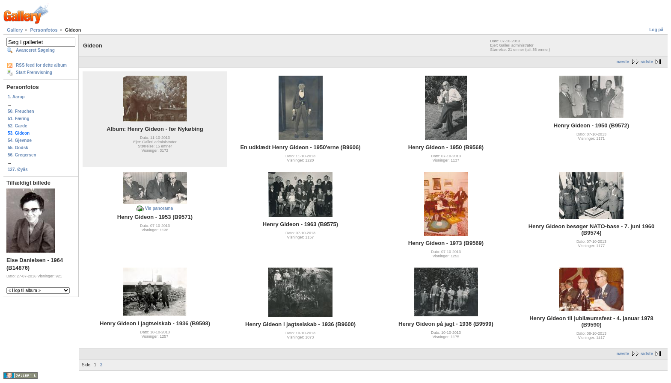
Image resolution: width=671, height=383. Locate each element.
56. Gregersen (22, 155)
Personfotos (43, 29)
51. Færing (19, 118)
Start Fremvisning (34, 72)
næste (623, 61)
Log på (656, 29)
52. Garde (17, 126)
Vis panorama (159, 208)
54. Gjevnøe (20, 140)
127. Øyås (18, 169)
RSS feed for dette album (41, 65)
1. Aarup (16, 96)
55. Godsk (18, 147)
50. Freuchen (21, 111)
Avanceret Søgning (35, 50)
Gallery (15, 29)
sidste (647, 61)
